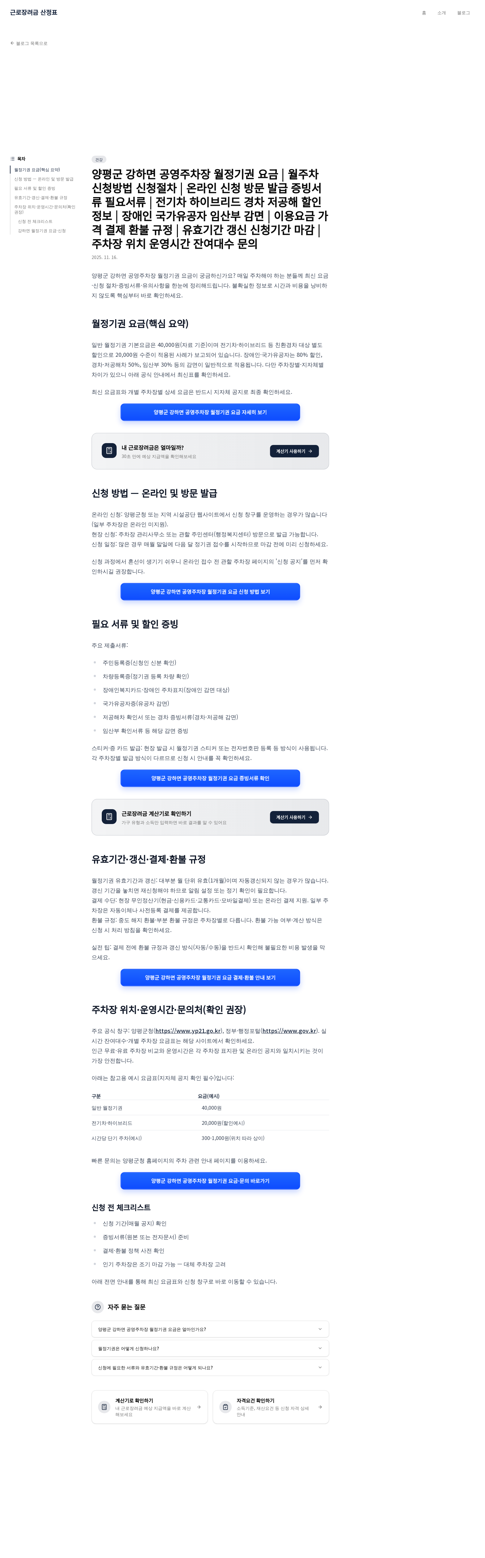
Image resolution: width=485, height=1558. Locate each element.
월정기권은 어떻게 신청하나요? (210, 1348)
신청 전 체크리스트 (35, 221)
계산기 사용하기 (294, 451)
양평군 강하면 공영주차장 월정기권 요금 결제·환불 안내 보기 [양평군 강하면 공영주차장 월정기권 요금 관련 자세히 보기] (210, 977)
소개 (441, 12)
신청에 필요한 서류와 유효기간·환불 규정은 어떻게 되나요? (210, 1367)
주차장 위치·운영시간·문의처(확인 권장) (44, 209)
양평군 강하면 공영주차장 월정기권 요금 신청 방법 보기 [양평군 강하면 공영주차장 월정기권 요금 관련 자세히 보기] (210, 592)
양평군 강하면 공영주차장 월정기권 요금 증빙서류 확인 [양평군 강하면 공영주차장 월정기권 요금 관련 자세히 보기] (210, 778)
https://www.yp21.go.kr (188, 1030)
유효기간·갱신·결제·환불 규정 (40, 197)
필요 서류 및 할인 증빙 (34, 188)
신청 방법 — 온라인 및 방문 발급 (44, 179)
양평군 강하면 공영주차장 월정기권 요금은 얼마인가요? (210, 1329)
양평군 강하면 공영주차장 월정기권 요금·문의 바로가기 (210, 1181)
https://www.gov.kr (289, 1030)
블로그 (463, 12)
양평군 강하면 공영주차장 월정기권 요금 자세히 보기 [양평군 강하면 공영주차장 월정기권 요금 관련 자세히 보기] (210, 412)
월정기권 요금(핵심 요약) (37, 169)
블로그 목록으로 (29, 43)
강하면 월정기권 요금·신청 (42, 230)
